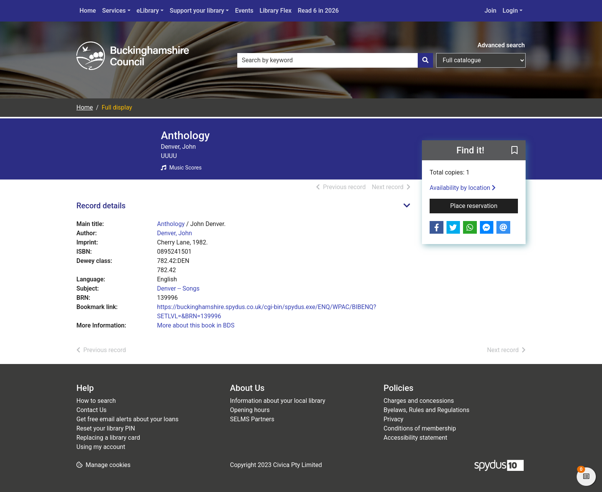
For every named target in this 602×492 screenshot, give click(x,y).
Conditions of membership (420, 428)
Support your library (197, 10)
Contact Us (91, 410)
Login (510, 10)
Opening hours (250, 410)
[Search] (425, 60)
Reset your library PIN (105, 428)
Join (490, 10)
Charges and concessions (419, 400)
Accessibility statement (415, 437)
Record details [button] (101, 205)
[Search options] (481, 60)
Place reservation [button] (484, 205)
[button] (514, 151)
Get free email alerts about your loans (127, 419)
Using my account (100, 446)
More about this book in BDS (196, 325)
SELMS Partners (252, 419)
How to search (96, 400)
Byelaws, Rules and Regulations (427, 410)
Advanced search (501, 45)
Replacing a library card (108, 437)
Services (114, 10)
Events (244, 10)
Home (87, 10)
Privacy (394, 419)
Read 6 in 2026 (318, 10)
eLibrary (148, 10)
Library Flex (275, 10)
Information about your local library (277, 400)
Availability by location (463, 187)
